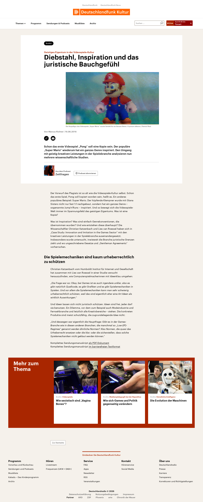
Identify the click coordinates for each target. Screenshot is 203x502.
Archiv (93, 23)
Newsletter (89, 473)
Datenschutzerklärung (80, 494)
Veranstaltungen (92, 481)
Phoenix (100, 497)
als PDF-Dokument (99, 342)
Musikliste (80, 23)
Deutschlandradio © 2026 (101, 491)
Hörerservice (127, 465)
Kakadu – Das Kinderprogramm (23, 477)
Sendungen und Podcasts (21, 469)
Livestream (51, 465)
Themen (20, 23)
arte (110, 497)
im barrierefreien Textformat (104, 346)
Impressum (128, 494)
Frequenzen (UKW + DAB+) (58, 469)
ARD (80, 497)
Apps (86, 469)
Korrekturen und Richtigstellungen (176, 481)
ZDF (89, 497)
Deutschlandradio (168, 465)
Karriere (163, 473)
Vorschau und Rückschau (20, 465)
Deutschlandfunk (89, 5)
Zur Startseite (58, 443)
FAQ (86, 465)
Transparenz (165, 477)
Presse (162, 469)
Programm (36, 23)
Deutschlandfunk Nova (111, 5)
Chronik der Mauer (126, 497)
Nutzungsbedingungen (107, 494)
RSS (86, 477)
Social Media (127, 469)
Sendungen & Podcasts (58, 23)
